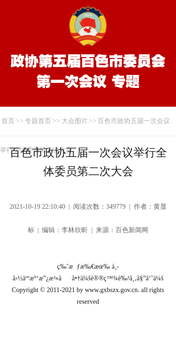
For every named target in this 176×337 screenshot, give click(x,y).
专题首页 (38, 121)
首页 (8, 121)
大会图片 (74, 121)
